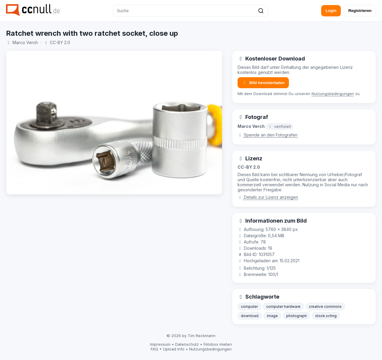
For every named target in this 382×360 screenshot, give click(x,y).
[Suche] (190, 11)
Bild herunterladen (263, 82)
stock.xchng (326, 316)
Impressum (160, 344)
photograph (296, 316)
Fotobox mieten (218, 344)
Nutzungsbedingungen (333, 93)
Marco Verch (25, 42)
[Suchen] (261, 10)
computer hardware (283, 306)
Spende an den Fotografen (268, 134)
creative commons (325, 306)
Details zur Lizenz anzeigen (268, 197)
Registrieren (360, 10)
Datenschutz (187, 344)
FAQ (154, 349)
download (249, 316)
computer (249, 306)
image (272, 316)
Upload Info (173, 349)
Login (331, 10)
